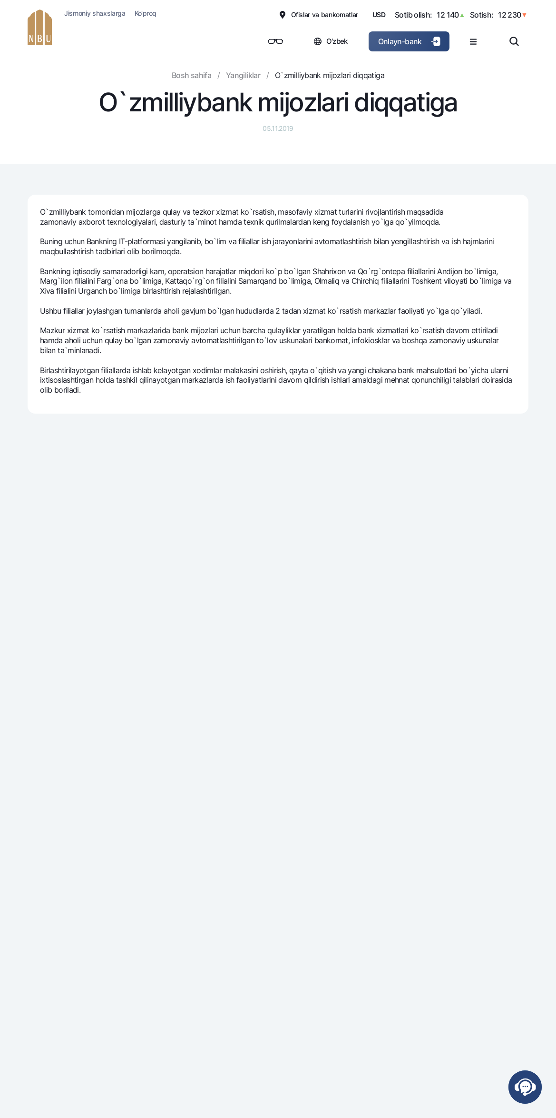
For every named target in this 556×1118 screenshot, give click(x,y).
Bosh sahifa (191, 75)
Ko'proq (145, 13)
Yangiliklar (243, 75)
